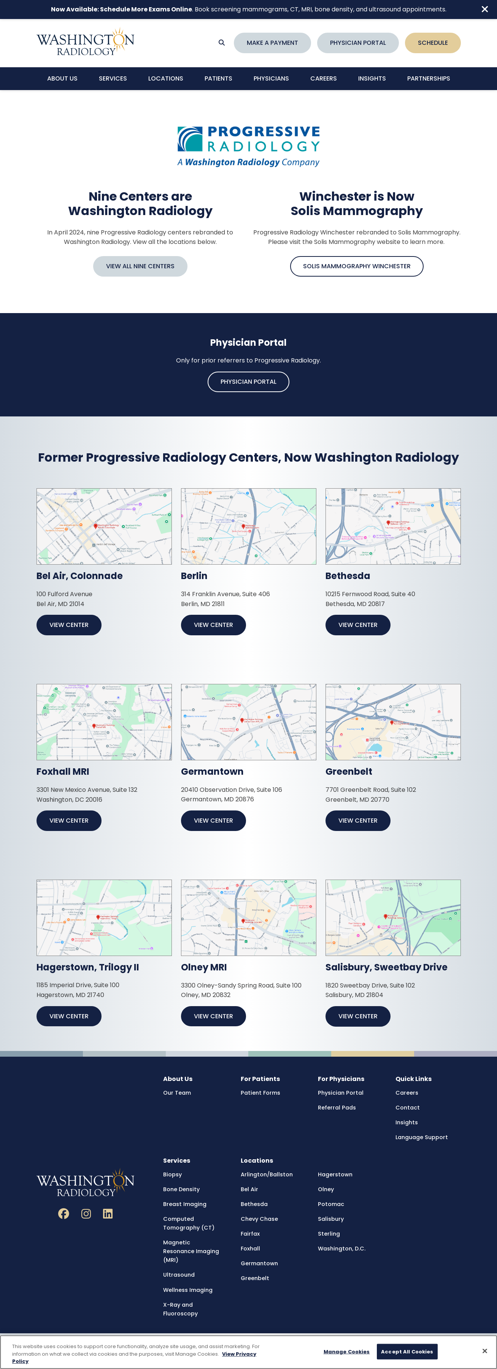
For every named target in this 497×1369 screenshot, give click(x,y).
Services (113, 78)
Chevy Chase (259, 1219)
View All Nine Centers (140, 266)
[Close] (484, 1350)
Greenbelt (255, 1278)
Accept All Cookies (407, 1351)
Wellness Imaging (188, 1290)
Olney (326, 1189)
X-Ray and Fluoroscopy (180, 1309)
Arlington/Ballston (267, 1174)
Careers (323, 78)
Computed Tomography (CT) (188, 1223)
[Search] (222, 43)
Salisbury (331, 1219)
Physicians (271, 78)
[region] (248, 1352)
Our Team (177, 1093)
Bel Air (249, 1189)
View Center (69, 624)
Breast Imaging (184, 1204)
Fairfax (250, 1234)
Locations (165, 78)
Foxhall (250, 1248)
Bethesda (254, 1204)
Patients (218, 78)
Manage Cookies (347, 1351)
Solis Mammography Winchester (357, 266)
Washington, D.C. (341, 1248)
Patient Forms (260, 1093)
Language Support (421, 1137)
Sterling (329, 1234)
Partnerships (428, 78)
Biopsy (172, 1174)
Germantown (259, 1263)
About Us (62, 78)
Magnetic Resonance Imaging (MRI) (191, 1251)
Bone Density (181, 1189)
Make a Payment (272, 42)
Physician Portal (358, 42)
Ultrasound (179, 1275)
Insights (372, 78)
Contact (407, 1107)
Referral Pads (337, 1107)
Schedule (433, 42)
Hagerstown (335, 1174)
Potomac (331, 1204)
